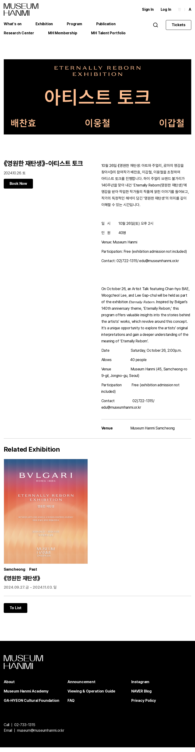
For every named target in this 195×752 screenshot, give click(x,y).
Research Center (19, 34)
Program (75, 24)
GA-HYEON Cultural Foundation (31, 705)
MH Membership (63, 34)
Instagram (140, 686)
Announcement (81, 686)
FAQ (70, 705)
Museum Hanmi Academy (26, 696)
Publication (107, 24)
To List (16, 612)
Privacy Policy (143, 705)
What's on (13, 24)
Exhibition (44, 24)
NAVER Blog (141, 696)
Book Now (18, 185)
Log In (165, 10)
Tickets (178, 25)
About (9, 686)
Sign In (147, 10)
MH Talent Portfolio (109, 34)
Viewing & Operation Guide (91, 696)
